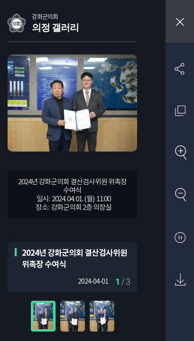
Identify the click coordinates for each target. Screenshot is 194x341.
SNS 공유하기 (180, 68)
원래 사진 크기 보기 (180, 110)
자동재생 (180, 238)
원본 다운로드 (180, 280)
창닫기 (180, 21)
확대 (180, 153)
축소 (180, 195)
